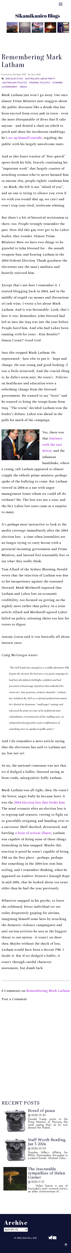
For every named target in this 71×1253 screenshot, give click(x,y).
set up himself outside (25, 137)
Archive (54, 36)
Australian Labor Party (40, 79)
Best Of (37, 36)
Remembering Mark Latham (48, 990)
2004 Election (14, 79)
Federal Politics (39, 83)
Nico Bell (32, 1238)
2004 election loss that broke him (39, 802)
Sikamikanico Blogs (45, 1247)
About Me (19, 36)
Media (23, 87)
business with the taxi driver (52, 444)
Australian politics (14, 83)
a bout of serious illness (33, 833)
